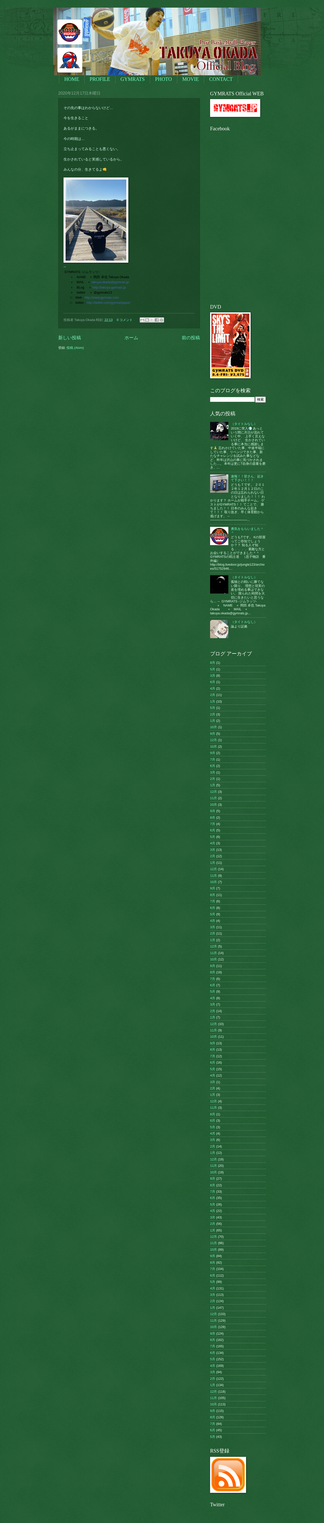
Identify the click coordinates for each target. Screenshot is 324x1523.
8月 (212, 663)
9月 (212, 734)
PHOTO (163, 79)
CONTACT (221, 79)
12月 (213, 740)
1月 (212, 701)
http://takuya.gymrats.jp (109, 287)
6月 (212, 682)
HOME (71, 79)
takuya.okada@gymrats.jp (110, 282)
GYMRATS (132, 79)
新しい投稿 (69, 337)
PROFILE (100, 79)
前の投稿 (191, 337)
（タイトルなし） (244, 424)
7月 (212, 759)
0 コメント (125, 320)
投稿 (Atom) (75, 348)
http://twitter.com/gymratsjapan (108, 302)
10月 (213, 727)
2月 (212, 695)
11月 (213, 798)
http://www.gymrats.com (102, 297)
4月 (212, 688)
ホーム (131, 337)
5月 (212, 669)
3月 (212, 675)
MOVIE (190, 79)
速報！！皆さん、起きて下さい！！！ (247, 478)
